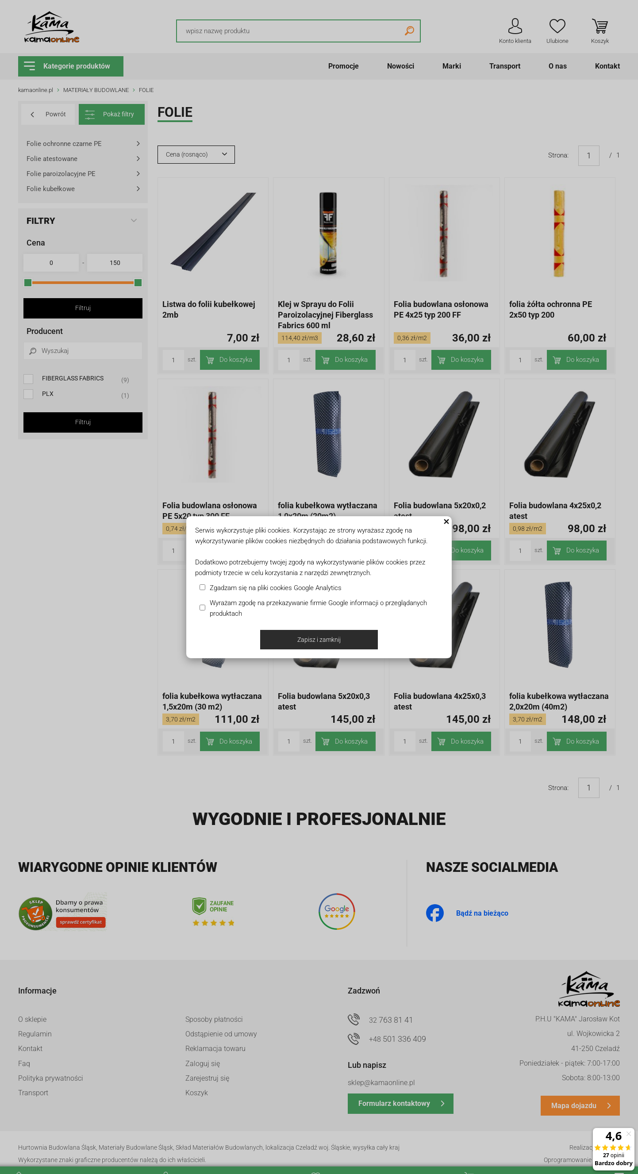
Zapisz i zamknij (319, 639)
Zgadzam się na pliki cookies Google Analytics (276, 588)
